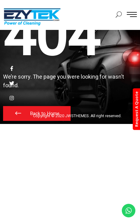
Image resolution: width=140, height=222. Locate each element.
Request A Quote (136, 109)
